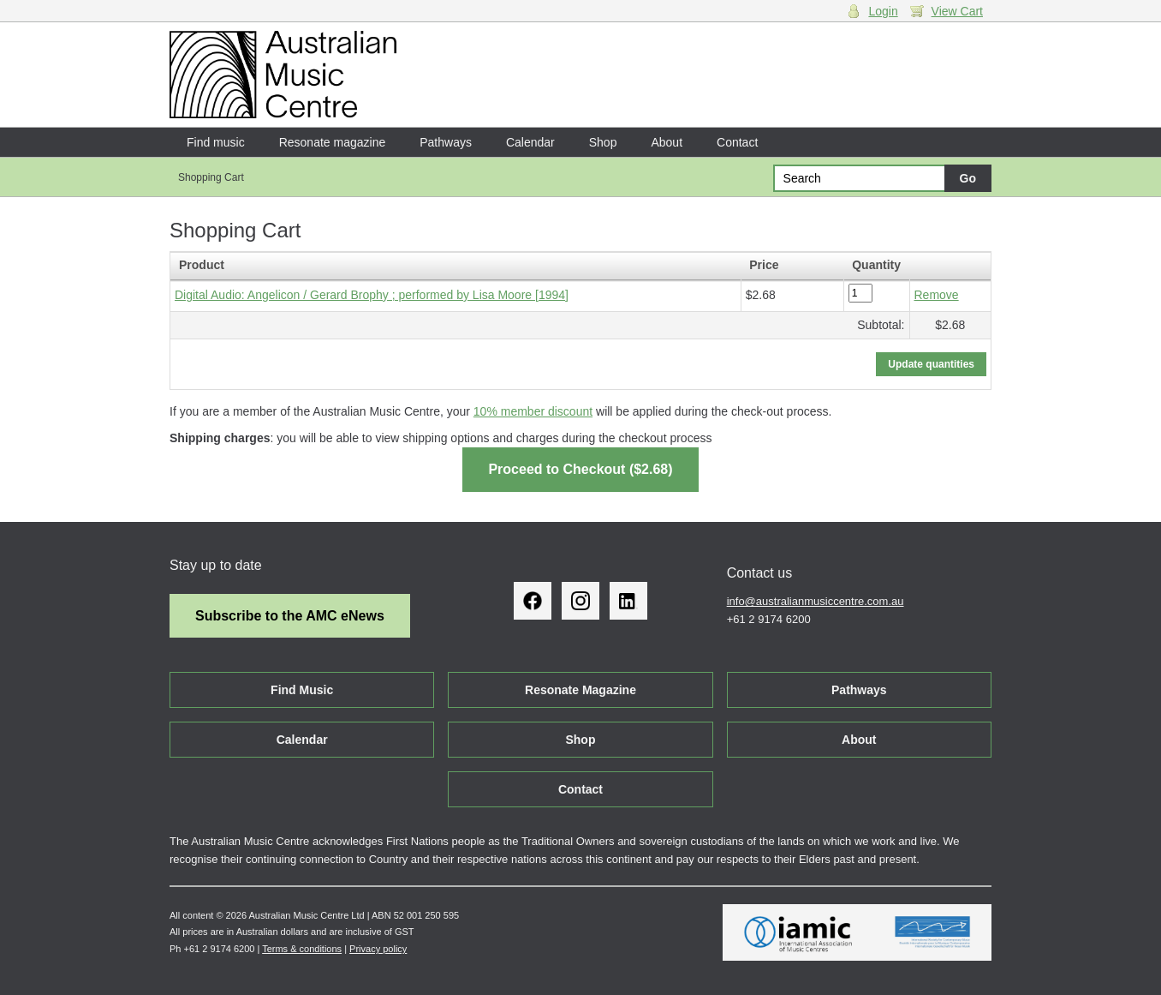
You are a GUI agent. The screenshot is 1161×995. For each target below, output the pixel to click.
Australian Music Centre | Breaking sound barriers (283, 74)
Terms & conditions (302, 949)
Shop (603, 142)
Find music (216, 142)
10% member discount (532, 411)
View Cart (957, 11)
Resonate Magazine (580, 690)
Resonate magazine (332, 142)
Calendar (530, 142)
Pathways (446, 142)
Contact (737, 142)
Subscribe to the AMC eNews (289, 615)
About (666, 142)
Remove (936, 295)
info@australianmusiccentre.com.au (815, 601)
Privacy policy (378, 949)
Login (882, 11)
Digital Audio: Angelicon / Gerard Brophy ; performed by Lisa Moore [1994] (372, 295)
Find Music (302, 690)
